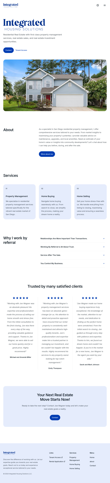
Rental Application (57, 461)
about (92, 461)
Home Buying (74, 464)
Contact (8, 50)
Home (92, 457)
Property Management (74, 458)
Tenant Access (21, 50)
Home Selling (74, 468)
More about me (47, 154)
